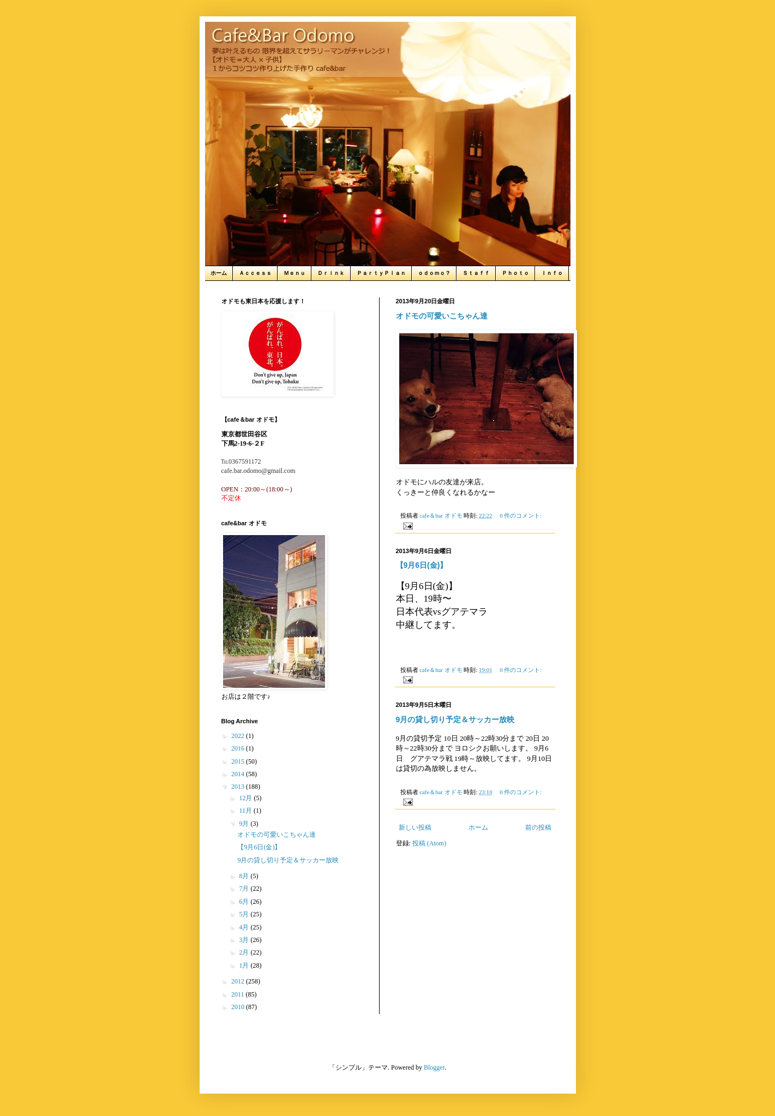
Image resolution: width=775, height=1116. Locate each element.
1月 (244, 965)
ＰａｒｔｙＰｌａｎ (381, 273)
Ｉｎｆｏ (552, 273)
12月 (246, 798)
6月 (244, 901)
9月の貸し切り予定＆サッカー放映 (455, 719)
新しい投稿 (415, 827)
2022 (238, 736)
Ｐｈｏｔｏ (515, 273)
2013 (238, 786)
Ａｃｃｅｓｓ (255, 273)
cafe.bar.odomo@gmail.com (258, 471)
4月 (244, 927)
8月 (244, 876)
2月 (244, 952)
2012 (238, 981)
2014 (238, 774)
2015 (238, 761)
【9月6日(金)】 (422, 565)
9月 (244, 823)
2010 (238, 1007)
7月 (244, 888)
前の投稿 (538, 827)
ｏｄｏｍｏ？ (434, 273)
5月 (244, 914)
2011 (238, 994)
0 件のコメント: (521, 515)
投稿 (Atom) (429, 843)
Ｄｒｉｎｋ (331, 273)
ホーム (219, 273)
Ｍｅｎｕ (294, 273)
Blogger (434, 1067)
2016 (238, 748)
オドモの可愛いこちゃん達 (442, 315)
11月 (246, 810)
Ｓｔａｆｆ (476, 273)
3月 (244, 940)
